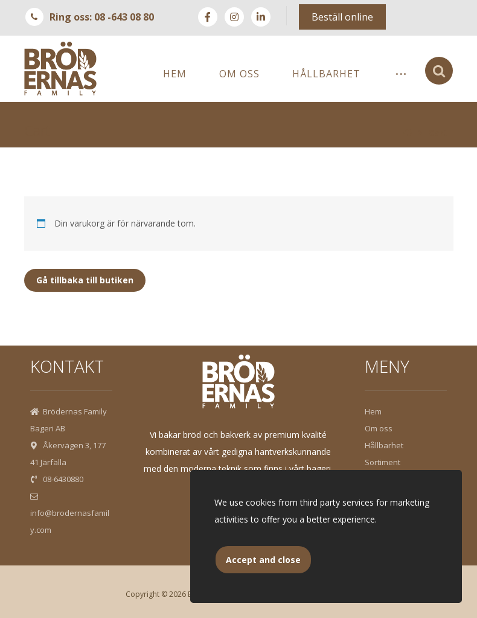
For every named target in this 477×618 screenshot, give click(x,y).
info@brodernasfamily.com (69, 513)
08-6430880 (56, 479)
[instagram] (234, 17)
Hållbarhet (384, 445)
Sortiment (382, 462)
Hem (373, 411)
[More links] (401, 74)
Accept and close (263, 559)
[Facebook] (207, 17)
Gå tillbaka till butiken (84, 280)
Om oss (378, 428)
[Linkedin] (261, 17)
